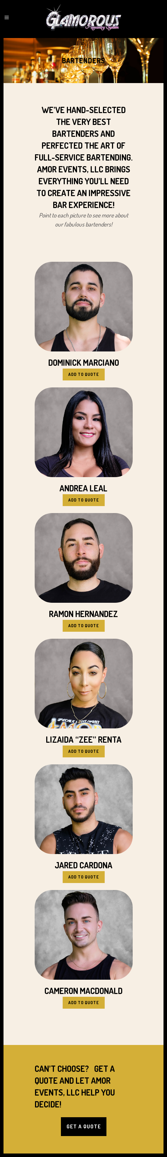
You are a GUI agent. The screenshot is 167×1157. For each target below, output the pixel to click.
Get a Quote (84, 1126)
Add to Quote (83, 374)
